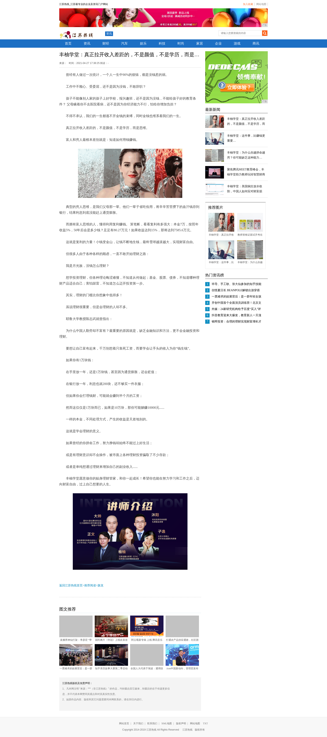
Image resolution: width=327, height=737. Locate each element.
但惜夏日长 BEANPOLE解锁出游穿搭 (236, 290)
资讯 (109, 33)
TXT (205, 723)
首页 (68, 43)
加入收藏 (248, 4)
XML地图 (166, 723)
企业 (218, 43)
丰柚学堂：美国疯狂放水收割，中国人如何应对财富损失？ (244, 191)
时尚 (180, 43)
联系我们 (152, 723)
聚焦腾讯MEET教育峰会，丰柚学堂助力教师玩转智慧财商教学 (246, 174)
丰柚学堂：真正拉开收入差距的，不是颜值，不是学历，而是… (246, 123)
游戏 (237, 43)
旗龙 (100, 585)
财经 (105, 43)
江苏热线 (187, 729)
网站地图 (261, 4)
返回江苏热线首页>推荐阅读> (78, 585)
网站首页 (124, 723)
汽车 (124, 43)
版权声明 (181, 723)
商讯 (256, 43)
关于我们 (138, 723)
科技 (162, 43)
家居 (199, 43)
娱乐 (143, 43)
